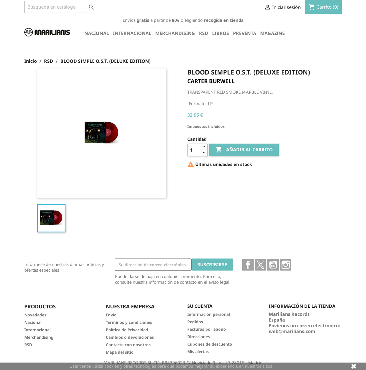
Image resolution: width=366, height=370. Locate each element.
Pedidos (195, 321)
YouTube (273, 265)
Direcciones (198, 336)
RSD (203, 33)
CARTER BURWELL (211, 81)
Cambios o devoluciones (130, 337)
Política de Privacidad (127, 329)
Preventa (244, 33)
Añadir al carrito (244, 150)
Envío (111, 315)
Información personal (208, 314)
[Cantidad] (194, 150)
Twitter (260, 265)
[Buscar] (60, 7)
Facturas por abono (206, 329)
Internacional (132, 33)
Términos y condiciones (129, 322)
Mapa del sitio (120, 352)
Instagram (285, 265)
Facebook (248, 265)
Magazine (272, 33)
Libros (220, 33)
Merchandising (175, 33)
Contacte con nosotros (128, 344)
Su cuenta (199, 306)
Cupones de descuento (209, 344)
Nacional (96, 33)
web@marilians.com (292, 331)
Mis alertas (198, 351)
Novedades (35, 315)
